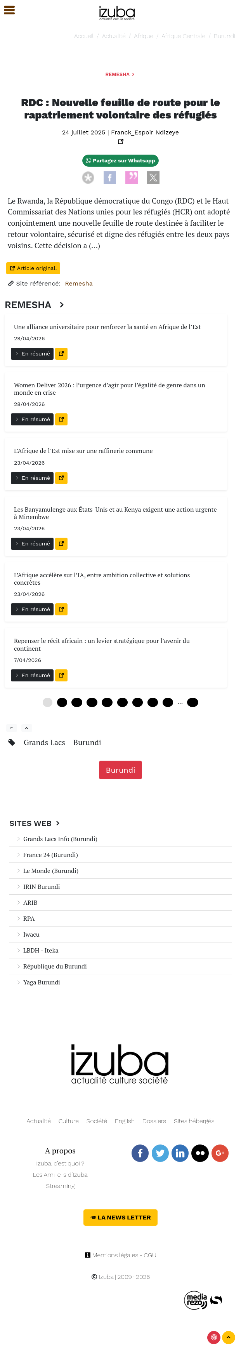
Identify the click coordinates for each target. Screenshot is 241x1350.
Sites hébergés (194, 1121)
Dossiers (154, 1121)
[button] (6, 10)
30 (122, 702)
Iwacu (28, 934)
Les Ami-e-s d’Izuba (60, 1174)
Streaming (60, 1186)
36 (137, 702)
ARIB (26, 902)
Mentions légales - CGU (120, 1255)
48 (167, 702)
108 (193, 702)
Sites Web (35, 823)
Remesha (120, 74)
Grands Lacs (45, 742)
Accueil (84, 36)
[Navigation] (117, 12)
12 (76, 702)
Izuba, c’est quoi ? (60, 1163)
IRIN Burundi (38, 886)
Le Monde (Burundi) (47, 870)
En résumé (32, 353)
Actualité (114, 36)
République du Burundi (51, 966)
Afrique (143, 36)
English (125, 1121)
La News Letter (120, 1217)
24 (106, 702)
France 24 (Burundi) (47, 854)
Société (97, 1121)
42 (152, 702)
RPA (25, 918)
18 (91, 702)
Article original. (33, 268)
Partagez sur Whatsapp (120, 160)
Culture (69, 1121)
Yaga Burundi (38, 982)
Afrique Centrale (184, 36)
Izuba (102, 1276)
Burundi (224, 36)
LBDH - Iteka (37, 950)
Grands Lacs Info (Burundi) (56, 838)
